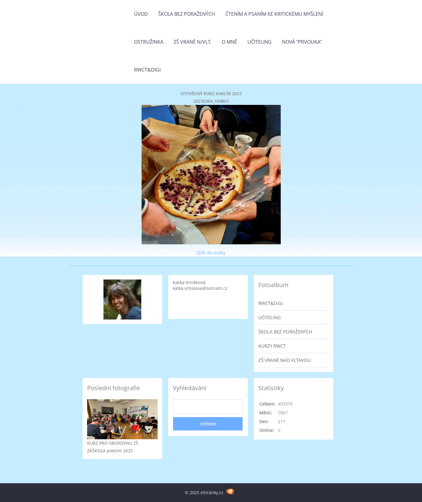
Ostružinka (148, 41)
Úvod (141, 14)
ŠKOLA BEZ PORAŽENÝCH (285, 332)
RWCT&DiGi (147, 69)
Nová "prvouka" (302, 41)
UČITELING (269, 317)
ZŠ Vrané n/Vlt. (192, 41)
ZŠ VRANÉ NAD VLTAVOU (284, 360)
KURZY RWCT (272, 346)
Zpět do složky (211, 253)
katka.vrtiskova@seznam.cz (200, 288)
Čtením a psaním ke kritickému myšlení (274, 14)
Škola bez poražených (186, 14)
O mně (229, 41)
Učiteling (259, 41)
